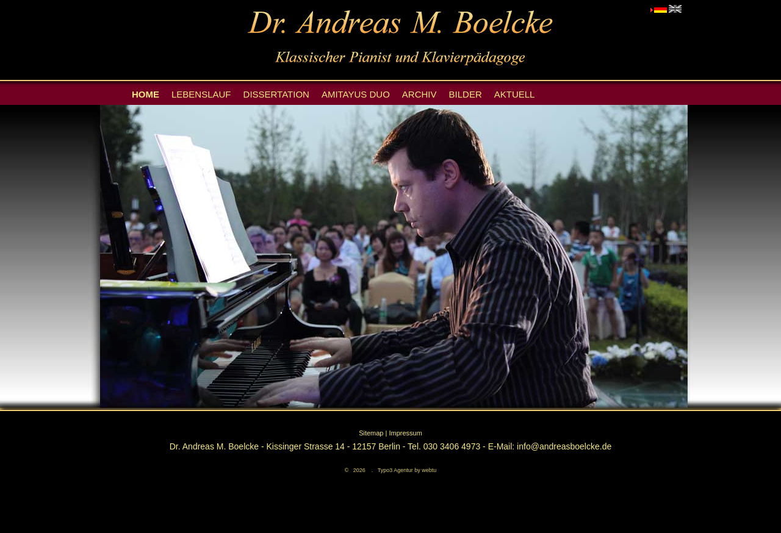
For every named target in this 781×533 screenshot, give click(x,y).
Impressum (405, 433)
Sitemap (371, 433)
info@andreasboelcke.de (564, 446)
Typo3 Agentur (395, 470)
